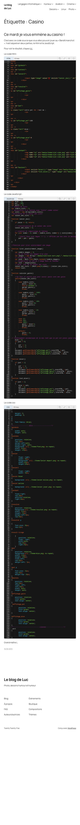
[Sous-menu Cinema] (75, 4)
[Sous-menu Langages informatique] (40, 4)
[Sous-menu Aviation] (64, 4)
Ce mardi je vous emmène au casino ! (34, 34)
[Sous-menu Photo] (75, 9)
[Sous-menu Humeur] (52, 4)
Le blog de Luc (8, 6)
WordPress (72, 819)
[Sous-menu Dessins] (58, 9)
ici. (31, 48)
